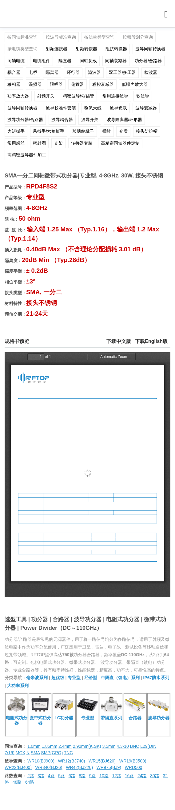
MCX (20, 752)
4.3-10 (123, 746)
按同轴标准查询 (22, 37)
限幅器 (56, 84)
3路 (41, 775)
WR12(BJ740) (71, 761)
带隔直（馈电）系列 (120, 677)
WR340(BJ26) (48, 767)
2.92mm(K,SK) (87, 746)
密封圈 (39, 143)
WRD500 (133, 767)
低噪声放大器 (135, 84)
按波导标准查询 (61, 37)
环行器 (73, 72)
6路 (72, 775)
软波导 (142, 95)
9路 (92, 775)
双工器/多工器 (122, 72)
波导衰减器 (146, 107)
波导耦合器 (62, 119)
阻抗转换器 (116, 48)
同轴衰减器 (116, 60)
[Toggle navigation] (166, 14)
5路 (61, 775)
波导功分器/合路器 (25, 119)
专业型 (74, 677)
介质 (123, 131)
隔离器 (52, 72)
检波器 (150, 72)
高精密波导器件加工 (26, 154)
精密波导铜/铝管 (78, 95)
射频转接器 (86, 48)
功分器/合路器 (148, 60)
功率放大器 (18, 95)
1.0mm (34, 746)
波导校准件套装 (61, 107)
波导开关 (89, 119)
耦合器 (13, 72)
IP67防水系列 (156, 677)
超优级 (57, 677)
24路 (142, 775)
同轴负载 (88, 60)
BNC (134, 746)
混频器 (35, 84)
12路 (116, 775)
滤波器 (94, 72)
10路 (104, 775)
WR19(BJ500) (132, 761)
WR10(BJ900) (40, 761)
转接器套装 (82, 143)
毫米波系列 (37, 677)
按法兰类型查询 (99, 37)
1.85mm (50, 746)
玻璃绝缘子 (83, 131)
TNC (68, 752)
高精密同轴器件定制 (120, 143)
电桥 (33, 72)
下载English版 (151, 341)
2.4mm (65, 746)
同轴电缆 (16, 60)
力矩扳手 (16, 131)
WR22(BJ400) (18, 767)
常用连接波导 (115, 95)
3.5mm (108, 746)
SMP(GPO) (52, 752)
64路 (29, 782)
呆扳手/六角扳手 (48, 131)
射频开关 (45, 95)
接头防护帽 (146, 131)
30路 (154, 775)
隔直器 (64, 60)
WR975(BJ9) (109, 767)
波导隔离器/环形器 (124, 119)
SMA (35, 752)
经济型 (90, 677)
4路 (51, 775)
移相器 (13, 84)
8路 (82, 775)
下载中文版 (118, 341)
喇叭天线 (92, 107)
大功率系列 (18, 685)
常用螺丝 (16, 143)
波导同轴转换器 (150, 48)
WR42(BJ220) (79, 767)
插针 (106, 131)
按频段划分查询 (138, 37)
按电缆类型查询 (22, 48)
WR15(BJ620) (102, 761)
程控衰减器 (103, 84)
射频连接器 (56, 48)
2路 (30, 775)
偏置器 (77, 84)
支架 (58, 143)
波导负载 (118, 107)
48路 (17, 782)
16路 (129, 775)
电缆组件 (41, 60)
